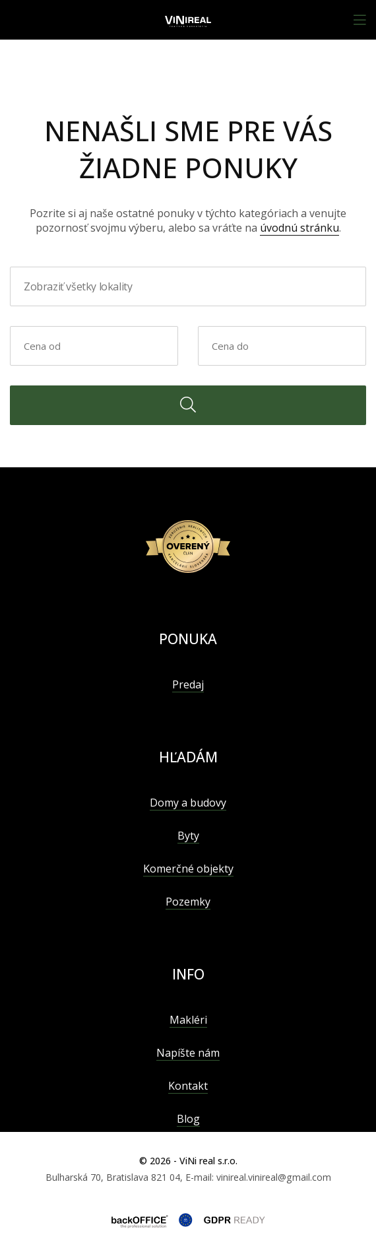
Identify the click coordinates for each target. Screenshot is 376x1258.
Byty (188, 835)
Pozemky (188, 901)
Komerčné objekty (188, 868)
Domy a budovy (188, 802)
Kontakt (188, 1085)
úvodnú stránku (299, 227)
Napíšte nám (188, 1052)
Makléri (188, 1019)
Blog (188, 1118)
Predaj (188, 684)
